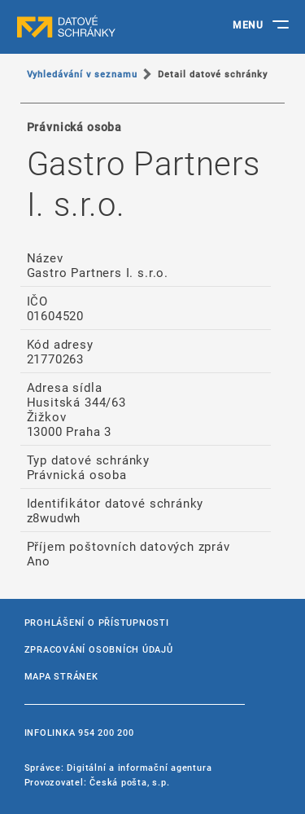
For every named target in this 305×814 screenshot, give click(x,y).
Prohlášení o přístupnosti (96, 622)
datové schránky (97, 27)
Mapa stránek (61, 676)
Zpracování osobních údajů (98, 649)
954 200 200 (105, 732)
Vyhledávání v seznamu (82, 74)
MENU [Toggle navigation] (248, 24)
